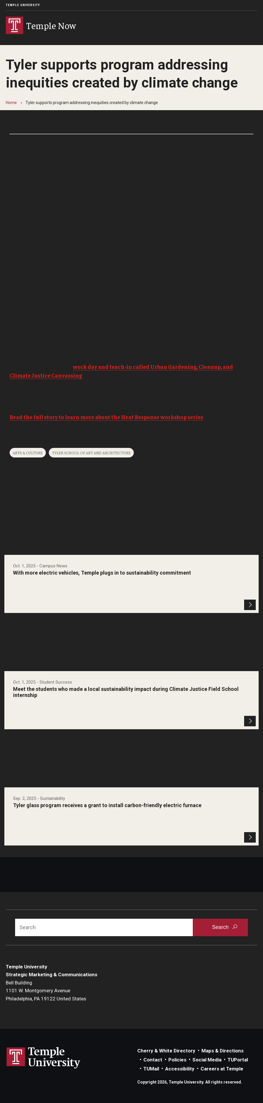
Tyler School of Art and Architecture (91, 452)
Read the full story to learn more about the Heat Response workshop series (106, 416)
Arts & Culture (28, 452)
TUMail (151, 1069)
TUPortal (238, 1060)
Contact (152, 1060)
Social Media (206, 1060)
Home (11, 102)
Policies (177, 1060)
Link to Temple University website (43, 1058)
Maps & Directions (222, 1051)
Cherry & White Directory (166, 1051)
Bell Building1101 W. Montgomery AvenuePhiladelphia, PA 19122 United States (46, 991)
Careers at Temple (222, 1069)
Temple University (23, 5)
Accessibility (179, 1069)
